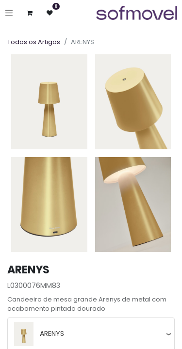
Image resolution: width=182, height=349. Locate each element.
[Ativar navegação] (9, 13)
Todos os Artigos (33, 42)
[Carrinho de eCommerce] (30, 13)
